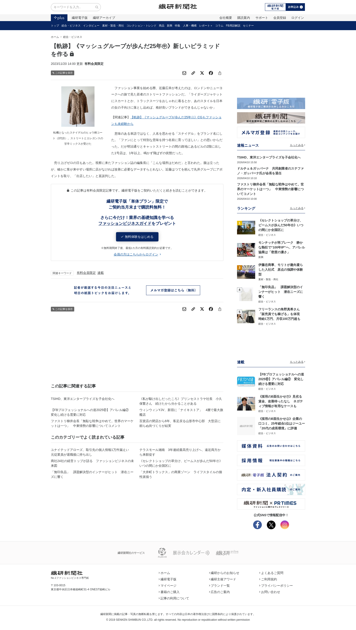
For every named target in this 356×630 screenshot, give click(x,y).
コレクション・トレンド (141, 25)
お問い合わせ (269, 592)
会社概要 (225, 17)
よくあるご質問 (271, 573)
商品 (161, 25)
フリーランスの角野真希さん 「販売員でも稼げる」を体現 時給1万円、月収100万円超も (280, 314)
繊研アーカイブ (104, 17)
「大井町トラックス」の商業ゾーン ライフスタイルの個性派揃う (180, 474)
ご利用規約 (268, 579)
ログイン (297, 17)
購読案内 (243, 17)
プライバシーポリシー (276, 585)
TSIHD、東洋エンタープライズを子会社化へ (82, 399)
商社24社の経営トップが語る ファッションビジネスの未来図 (92, 463)
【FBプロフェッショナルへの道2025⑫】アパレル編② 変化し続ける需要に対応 (91, 412)
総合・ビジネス (71, 25)
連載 (100, 273)
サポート (261, 17)
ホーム (55, 37)
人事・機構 (190, 25)
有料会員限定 (86, 273)
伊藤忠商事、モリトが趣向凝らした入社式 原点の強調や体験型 (280, 269)
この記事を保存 (62, 72)
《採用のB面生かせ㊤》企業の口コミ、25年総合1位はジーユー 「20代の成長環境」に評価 (283, 423)
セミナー (248, 25)
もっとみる (297, 145)
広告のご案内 (219, 592)
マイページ (167, 585)
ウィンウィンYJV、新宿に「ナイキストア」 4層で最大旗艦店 (181, 412)
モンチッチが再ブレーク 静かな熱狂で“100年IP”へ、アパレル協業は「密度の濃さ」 (281, 247)
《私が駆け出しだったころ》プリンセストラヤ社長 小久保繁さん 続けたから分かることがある (180, 401)
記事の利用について (174, 598)
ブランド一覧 (219, 585)
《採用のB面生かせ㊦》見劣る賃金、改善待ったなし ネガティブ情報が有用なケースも (280, 401)
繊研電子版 (80, 17)
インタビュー (91, 25)
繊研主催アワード (222, 579)
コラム (219, 25)
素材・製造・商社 (113, 25)
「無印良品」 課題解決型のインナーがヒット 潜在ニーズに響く (92, 474)
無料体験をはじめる (137, 236)
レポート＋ (206, 25)
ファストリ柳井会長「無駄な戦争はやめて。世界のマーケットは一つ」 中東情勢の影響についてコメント (92, 423)
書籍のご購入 (169, 592)
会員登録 (279, 17)
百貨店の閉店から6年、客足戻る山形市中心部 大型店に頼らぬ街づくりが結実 (180, 423)
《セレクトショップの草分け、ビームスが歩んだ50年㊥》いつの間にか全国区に (180, 463)
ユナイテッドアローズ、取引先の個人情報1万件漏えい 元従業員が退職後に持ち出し (91, 452)
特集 (177, 25)
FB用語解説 (233, 25)
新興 (169, 25)
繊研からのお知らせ (224, 573)
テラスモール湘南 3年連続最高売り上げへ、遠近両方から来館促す (180, 452)
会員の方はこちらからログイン (137, 254)
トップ (55, 25)
